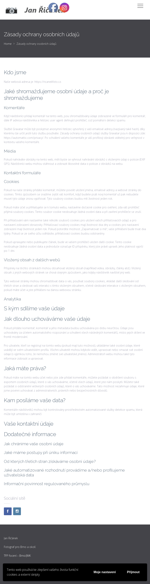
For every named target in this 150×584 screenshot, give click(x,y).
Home (8, 44)
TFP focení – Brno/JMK (17, 555)
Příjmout (133, 572)
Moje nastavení (104, 572)
